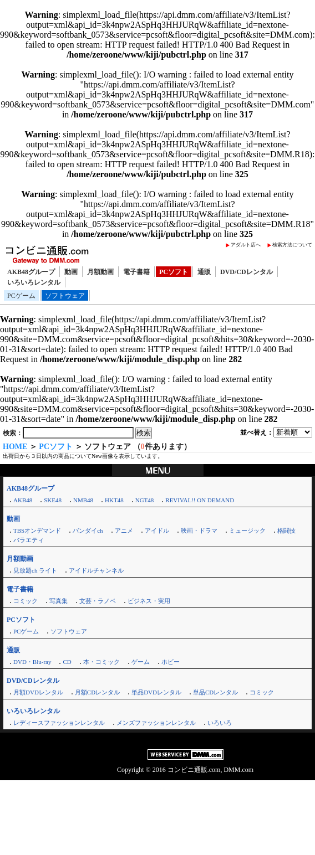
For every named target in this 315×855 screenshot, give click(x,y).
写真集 (58, 601)
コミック (25, 601)
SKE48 (53, 500)
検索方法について (292, 245)
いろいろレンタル (33, 282)
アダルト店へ (246, 245)
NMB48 (83, 500)
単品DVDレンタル (156, 692)
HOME (15, 446)
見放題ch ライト (35, 570)
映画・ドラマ (199, 530)
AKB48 (22, 500)
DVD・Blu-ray (32, 661)
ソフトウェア (65, 296)
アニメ (124, 530)
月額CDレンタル (97, 692)
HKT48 (114, 500)
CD (67, 661)
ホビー (170, 661)
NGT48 (144, 500)
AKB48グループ (31, 272)
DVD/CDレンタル (246, 272)
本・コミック (101, 661)
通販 (204, 272)
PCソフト (173, 272)
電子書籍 (136, 272)
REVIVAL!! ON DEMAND (199, 500)
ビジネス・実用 (149, 601)
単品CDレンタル (215, 692)
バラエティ (28, 540)
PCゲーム (21, 296)
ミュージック (247, 530)
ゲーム (140, 661)
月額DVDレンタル (38, 692)
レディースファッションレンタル (59, 722)
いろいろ (219, 722)
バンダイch (88, 530)
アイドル (157, 530)
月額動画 (100, 272)
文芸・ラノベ (97, 601)
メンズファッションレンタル (156, 722)
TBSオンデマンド (37, 530)
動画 (71, 272)
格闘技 (286, 530)
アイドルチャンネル (96, 570)
